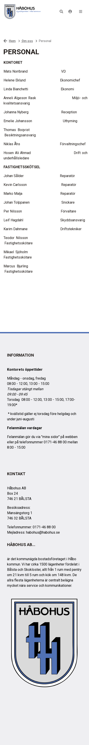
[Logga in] (70, 12)
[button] (61, 11)
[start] (22, 11)
